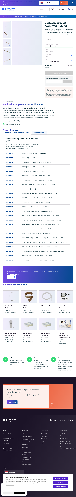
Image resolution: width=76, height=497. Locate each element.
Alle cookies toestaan (61, 478)
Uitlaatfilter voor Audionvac (64, 307)
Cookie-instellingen (61, 486)
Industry (43, 444)
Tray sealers (25, 450)
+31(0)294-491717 (65, 444)
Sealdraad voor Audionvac (10, 307)
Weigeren (61, 482)
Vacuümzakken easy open (28, 334)
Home (4, 430)
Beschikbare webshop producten (20, 16)
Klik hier (11, 277)
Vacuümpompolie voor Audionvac (10, 334)
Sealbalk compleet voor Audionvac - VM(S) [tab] (17, 132)
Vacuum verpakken (27, 442)
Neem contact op (12, 402)
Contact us (63, 430)
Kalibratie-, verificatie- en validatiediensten (64, 335)
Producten (25, 430)
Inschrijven (67, 81)
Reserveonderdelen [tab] (39, 132)
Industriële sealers (27, 436)
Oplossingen (44, 430)
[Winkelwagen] (51, 10)
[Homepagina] (3, 16)
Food (42, 441)
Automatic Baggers (27, 434)
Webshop (7, 16)
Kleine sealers (25, 447)
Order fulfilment (45, 434)
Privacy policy (6, 443)
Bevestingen (64, 2)
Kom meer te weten (10, 485)
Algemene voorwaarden (9, 446)
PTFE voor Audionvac (26, 307)
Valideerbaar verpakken (28, 439)
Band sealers (25, 444)
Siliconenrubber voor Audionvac (46, 307)
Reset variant (70, 65)
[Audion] (9, 9)
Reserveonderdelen (27, 464)
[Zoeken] (46, 10)
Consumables (25, 462)
